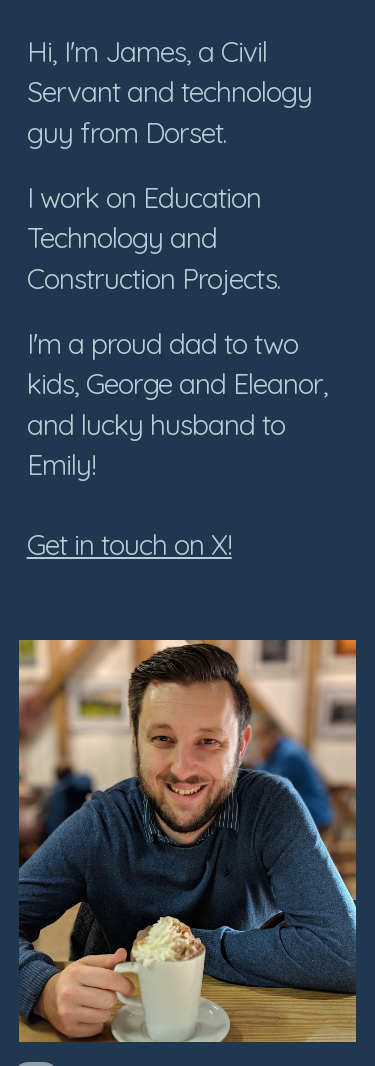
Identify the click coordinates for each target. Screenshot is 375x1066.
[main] (188, 308)
